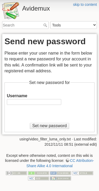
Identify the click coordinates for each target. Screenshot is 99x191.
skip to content (85, 4)
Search (45, 25)
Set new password (49, 125)
